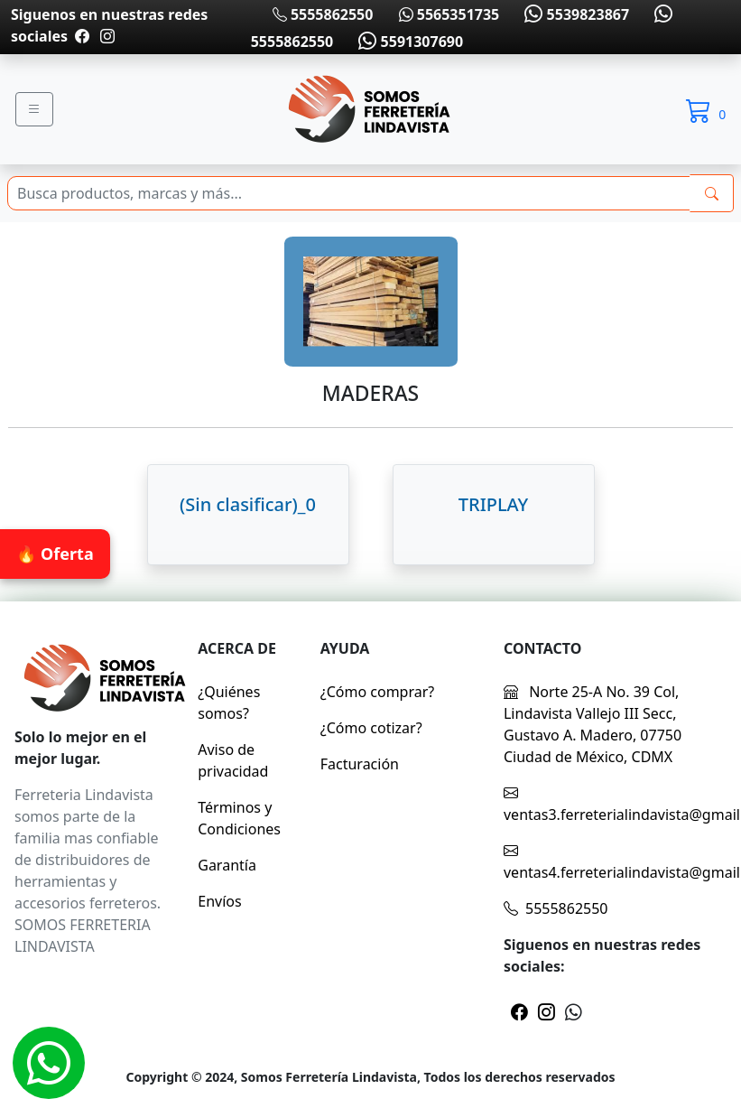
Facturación (359, 764)
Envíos (219, 901)
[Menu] (34, 109)
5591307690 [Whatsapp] (409, 41)
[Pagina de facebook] (82, 36)
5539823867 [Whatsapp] (575, 14)
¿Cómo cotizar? (371, 728)
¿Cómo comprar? (377, 692)
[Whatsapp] (48, 1062)
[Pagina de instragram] (106, 36)
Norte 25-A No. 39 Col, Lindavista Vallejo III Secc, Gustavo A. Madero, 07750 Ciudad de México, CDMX (592, 724)
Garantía (227, 865)
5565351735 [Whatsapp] (449, 14)
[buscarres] (712, 193)
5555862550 (323, 14)
